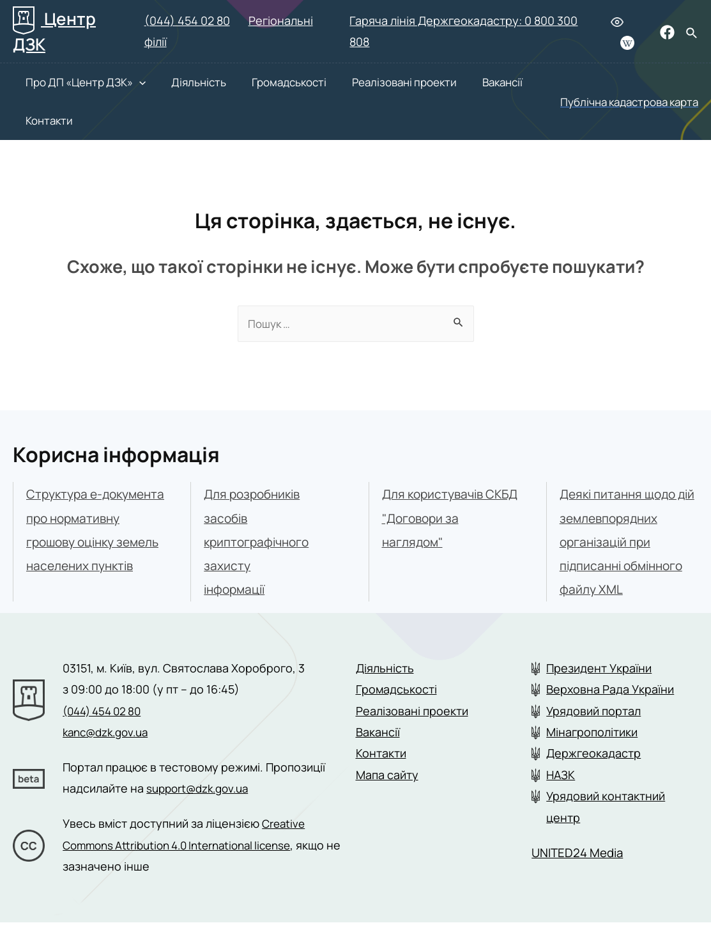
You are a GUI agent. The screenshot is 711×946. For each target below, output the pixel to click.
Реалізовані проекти (371, 82)
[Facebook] (667, 32)
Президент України (599, 691)
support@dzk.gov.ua (201, 812)
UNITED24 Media (580, 876)
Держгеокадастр (593, 777)
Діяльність (179, 82)
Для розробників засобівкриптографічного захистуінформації (259, 542)
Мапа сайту (387, 798)
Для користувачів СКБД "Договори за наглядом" (441, 518)
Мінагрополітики (592, 755)
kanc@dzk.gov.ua (110, 755)
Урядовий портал (593, 734)
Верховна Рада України (610, 713)
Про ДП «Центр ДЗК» (73, 82)
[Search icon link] (692, 34)
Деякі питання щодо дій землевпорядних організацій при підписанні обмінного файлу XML (625, 542)
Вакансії (463, 82)
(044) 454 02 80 (187, 20)
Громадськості (263, 82)
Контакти (36, 120)
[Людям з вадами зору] (617, 22)
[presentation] (126, 82)
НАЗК (560, 798)
